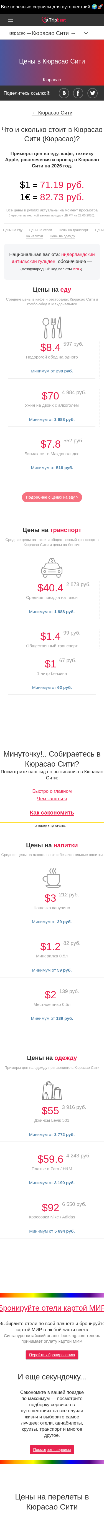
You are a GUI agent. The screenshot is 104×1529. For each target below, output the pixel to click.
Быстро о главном (52, 791)
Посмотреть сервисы (52, 1449)
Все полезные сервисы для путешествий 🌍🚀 (52, 6)
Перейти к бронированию (52, 1355)
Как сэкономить (52, 812)
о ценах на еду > (52, 497)
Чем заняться (52, 798)
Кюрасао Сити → (54, 33)
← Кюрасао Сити (52, 113)
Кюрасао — (20, 33)
